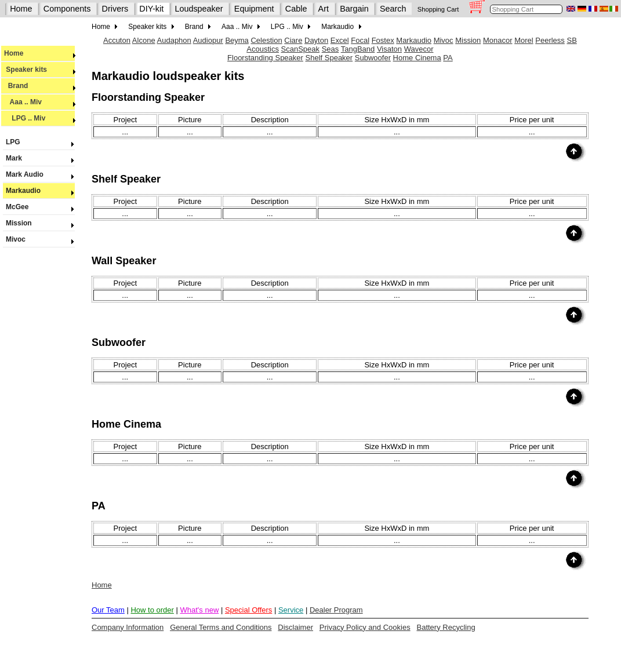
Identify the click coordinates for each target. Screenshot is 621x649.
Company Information (128, 627)
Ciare (293, 40)
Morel (523, 40)
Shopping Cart (438, 9)
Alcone (143, 40)
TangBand (358, 49)
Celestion (266, 40)
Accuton (116, 40)
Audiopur (208, 40)
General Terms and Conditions (220, 627)
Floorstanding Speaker (265, 57)
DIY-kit (151, 8)
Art (323, 8)
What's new (199, 610)
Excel (340, 40)
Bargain (354, 8)
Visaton (389, 49)
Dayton (316, 40)
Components (67, 8)
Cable (296, 8)
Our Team (108, 610)
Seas (330, 49)
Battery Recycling (445, 627)
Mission (39, 223)
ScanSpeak (300, 49)
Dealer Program (336, 610)
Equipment (254, 8)
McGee (39, 207)
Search (393, 8)
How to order (151, 610)
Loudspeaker (199, 8)
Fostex (383, 40)
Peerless (550, 40)
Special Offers (248, 610)
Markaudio (39, 191)
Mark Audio (39, 174)
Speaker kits (40, 69)
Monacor (498, 40)
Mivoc (39, 239)
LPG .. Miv (40, 118)
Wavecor (419, 49)
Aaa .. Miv (40, 102)
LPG (39, 142)
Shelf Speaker (329, 57)
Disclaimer (295, 627)
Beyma (236, 40)
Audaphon (174, 40)
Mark (39, 158)
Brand (40, 86)
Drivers (115, 8)
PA (447, 57)
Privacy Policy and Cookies (365, 627)
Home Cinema (417, 57)
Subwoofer (373, 57)
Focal (360, 40)
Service (290, 610)
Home (21, 8)
